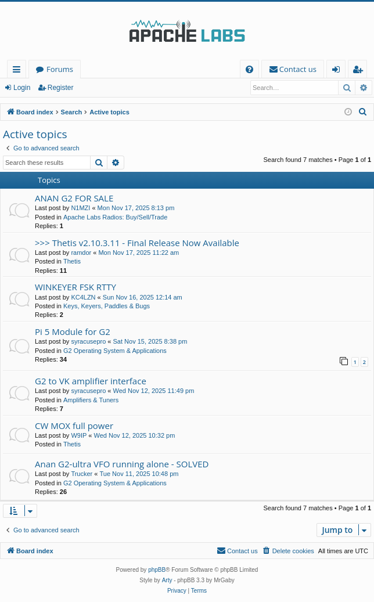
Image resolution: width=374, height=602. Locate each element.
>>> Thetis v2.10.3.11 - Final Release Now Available (137, 242)
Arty (167, 580)
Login (21, 88)
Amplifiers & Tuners (90, 399)
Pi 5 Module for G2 (72, 331)
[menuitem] (249, 69)
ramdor (81, 252)
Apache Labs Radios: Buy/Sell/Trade (115, 217)
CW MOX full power (74, 425)
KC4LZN (83, 297)
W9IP (79, 435)
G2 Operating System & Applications (115, 350)
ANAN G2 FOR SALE (74, 198)
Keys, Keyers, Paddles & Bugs (106, 305)
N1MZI (80, 207)
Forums (59, 69)
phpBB (157, 570)
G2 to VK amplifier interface (90, 381)
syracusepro (88, 341)
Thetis (72, 261)
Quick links (19, 71)
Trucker (81, 473)
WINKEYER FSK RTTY (75, 287)
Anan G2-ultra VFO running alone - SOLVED (121, 464)
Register (61, 88)
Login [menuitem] (338, 71)
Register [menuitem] (360, 71)
